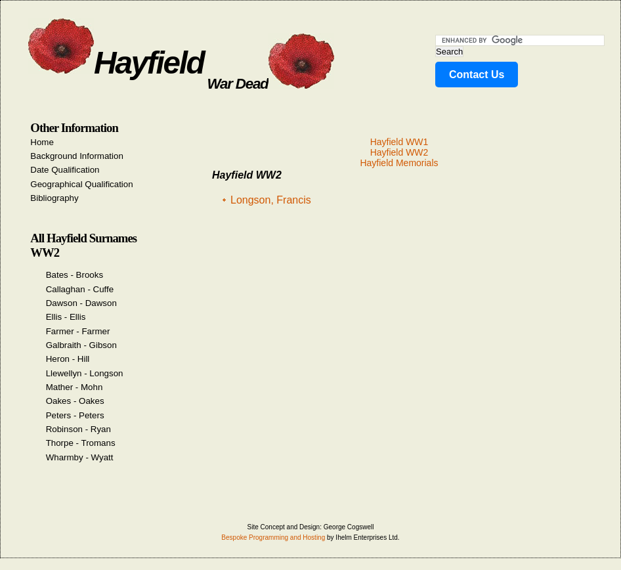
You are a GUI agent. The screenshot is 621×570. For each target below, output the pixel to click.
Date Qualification (64, 170)
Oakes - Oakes (75, 401)
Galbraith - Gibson (81, 345)
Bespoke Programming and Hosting (273, 537)
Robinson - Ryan (78, 429)
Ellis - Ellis (66, 317)
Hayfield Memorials (399, 163)
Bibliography (54, 198)
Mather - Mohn (74, 387)
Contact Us (476, 74)
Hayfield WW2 (399, 152)
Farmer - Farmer (78, 331)
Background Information (76, 156)
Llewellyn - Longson (84, 373)
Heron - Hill (68, 359)
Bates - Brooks (74, 275)
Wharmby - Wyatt (80, 457)
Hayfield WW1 (399, 142)
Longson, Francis (270, 200)
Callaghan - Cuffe (80, 289)
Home (42, 142)
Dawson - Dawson (81, 303)
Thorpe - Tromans (81, 443)
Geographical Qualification (81, 184)
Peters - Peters (75, 415)
